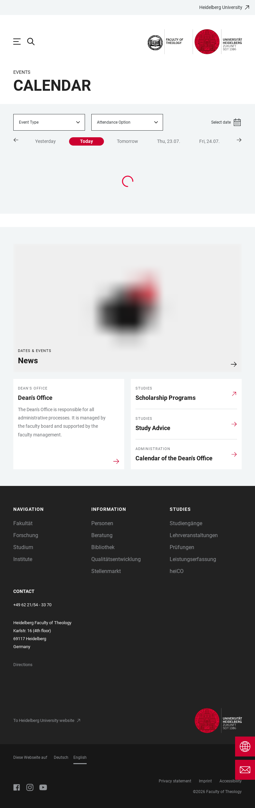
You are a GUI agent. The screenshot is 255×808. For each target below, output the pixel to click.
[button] (17, 140)
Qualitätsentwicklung (116, 559)
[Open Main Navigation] (20, 41)
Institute (22, 559)
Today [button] (86, 141)
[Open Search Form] (34, 41)
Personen (102, 523)
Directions (23, 664)
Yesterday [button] (45, 141)
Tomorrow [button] (127, 141)
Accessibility (230, 781)
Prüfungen (182, 547)
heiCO (177, 571)
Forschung (25, 535)
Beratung (102, 535)
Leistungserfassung (193, 559)
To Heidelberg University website (43, 720)
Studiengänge (186, 523)
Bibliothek (103, 547)
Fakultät (23, 523)
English (80, 757)
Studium (23, 547)
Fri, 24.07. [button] (209, 141)
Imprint (205, 781)
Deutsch (61, 757)
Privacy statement (175, 781)
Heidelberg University (220, 7)
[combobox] (49, 122)
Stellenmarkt (106, 571)
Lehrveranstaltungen (194, 535)
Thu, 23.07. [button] (168, 141)
